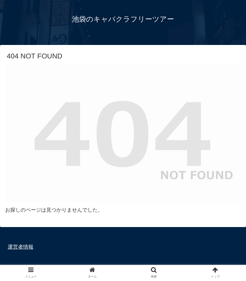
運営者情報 (20, 247)
